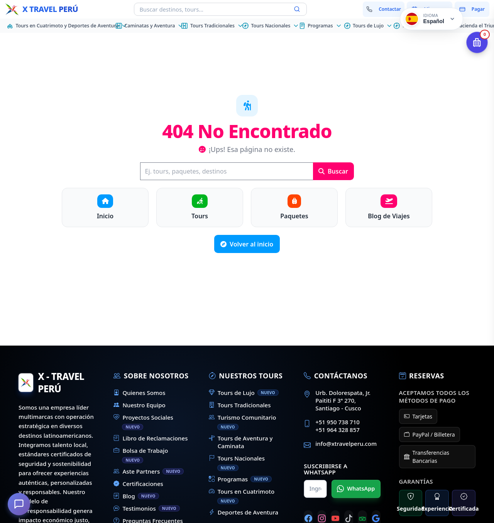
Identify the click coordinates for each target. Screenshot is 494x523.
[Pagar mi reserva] (472, 9)
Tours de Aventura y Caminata (241, 442)
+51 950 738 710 (337, 422)
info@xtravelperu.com (346, 443)
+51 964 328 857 (337, 430)
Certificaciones (138, 484)
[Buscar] (226, 171)
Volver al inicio (246, 244)
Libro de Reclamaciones (150, 438)
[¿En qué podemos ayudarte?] (19, 503)
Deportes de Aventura (243, 512)
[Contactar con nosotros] (384, 9)
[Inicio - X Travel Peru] (41, 9)
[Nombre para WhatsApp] (315, 489)
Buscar (333, 171)
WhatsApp (356, 488)
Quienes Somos (139, 392)
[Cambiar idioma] (431, 19)
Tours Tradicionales (240, 405)
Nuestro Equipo (139, 405)
